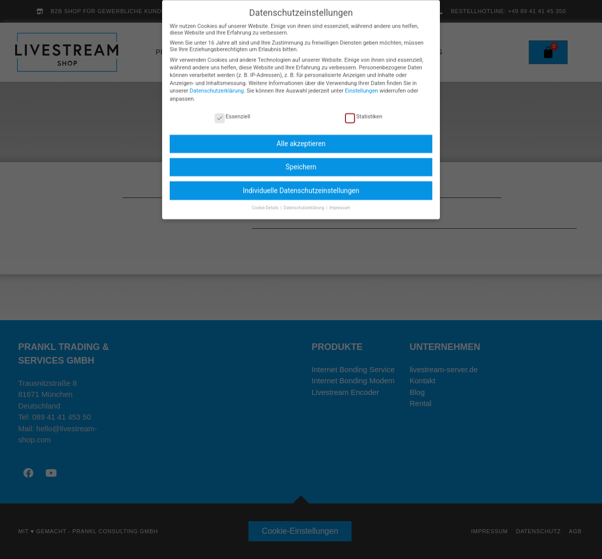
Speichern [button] (301, 161)
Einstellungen (361, 84)
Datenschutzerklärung (217, 84)
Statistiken (363, 110)
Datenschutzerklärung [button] (304, 201)
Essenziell (232, 110)
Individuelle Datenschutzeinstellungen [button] (301, 184)
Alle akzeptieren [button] (300, 137)
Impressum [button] (339, 201)
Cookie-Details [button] (266, 201)
